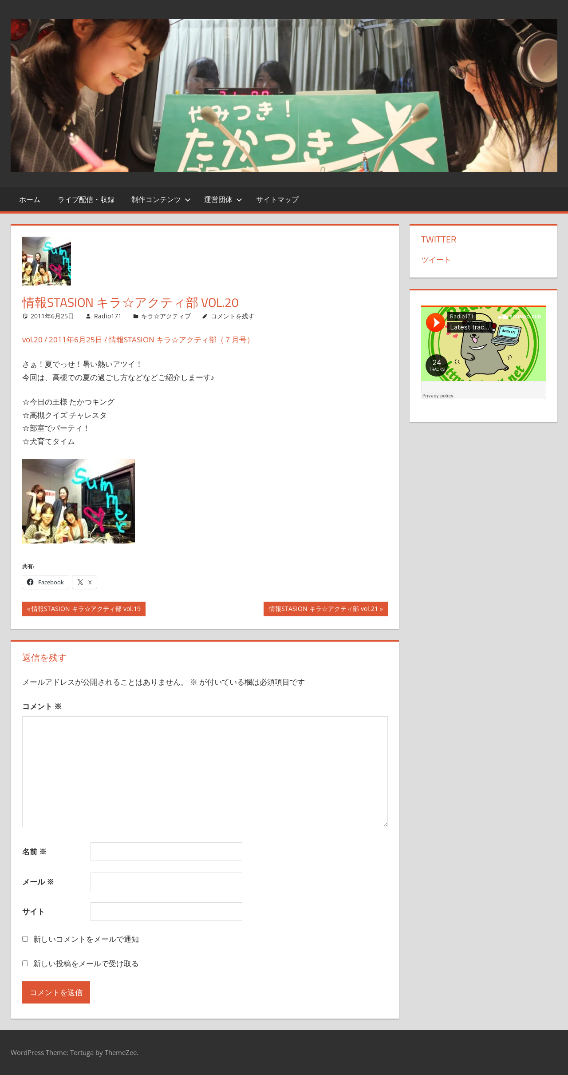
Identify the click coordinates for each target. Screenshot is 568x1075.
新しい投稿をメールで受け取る (86, 963)
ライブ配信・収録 (86, 199)
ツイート (436, 259)
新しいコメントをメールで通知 (86, 939)
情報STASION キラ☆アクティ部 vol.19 (86, 609)
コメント (42, 706)
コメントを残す (232, 316)
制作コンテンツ (161, 199)
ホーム (29, 199)
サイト (33, 911)
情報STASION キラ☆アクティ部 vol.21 (323, 609)
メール (38, 882)
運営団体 (223, 199)
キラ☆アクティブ (166, 316)
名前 (34, 851)
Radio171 (108, 316)
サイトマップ (277, 199)
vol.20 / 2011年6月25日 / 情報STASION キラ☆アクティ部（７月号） (138, 339)
